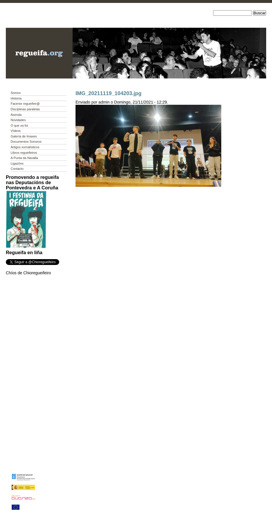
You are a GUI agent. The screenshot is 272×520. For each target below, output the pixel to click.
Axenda (16, 114)
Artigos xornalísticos (25, 147)
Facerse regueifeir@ (25, 103)
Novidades (18, 120)
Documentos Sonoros (26, 141)
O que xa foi (19, 125)
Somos (16, 93)
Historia (16, 98)
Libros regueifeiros (24, 152)
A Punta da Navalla (24, 158)
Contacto (17, 168)
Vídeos (16, 130)
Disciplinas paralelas (25, 109)
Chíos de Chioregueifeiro (28, 273)
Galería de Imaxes (24, 136)
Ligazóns (17, 163)
